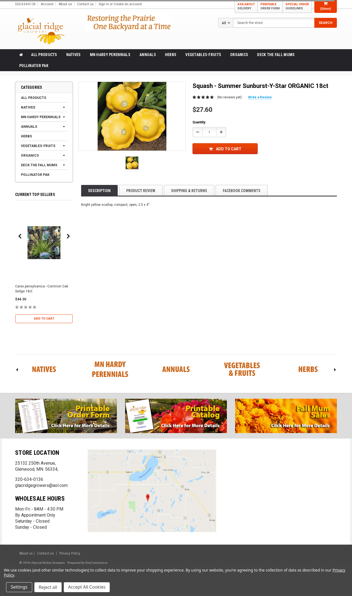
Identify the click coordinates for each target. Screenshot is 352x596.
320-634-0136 (29, 479)
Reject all (48, 587)
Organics (239, 54)
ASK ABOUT (246, 6)
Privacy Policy (69, 553)
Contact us (85, 4)
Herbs (170, 54)
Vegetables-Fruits (203, 54)
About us (65, 4)
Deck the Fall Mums (276, 54)
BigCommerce (96, 563)
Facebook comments (241, 190)
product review (140, 190)
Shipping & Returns (189, 190)
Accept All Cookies (87, 587)
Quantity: (199, 122)
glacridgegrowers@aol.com (41, 485)
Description (99, 190)
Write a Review (260, 97)
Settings (19, 587)
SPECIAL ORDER (297, 6)
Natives (73, 54)
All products (44, 54)
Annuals (147, 54)
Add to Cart (44, 318)
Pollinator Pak (33, 65)
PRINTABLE (270, 6)
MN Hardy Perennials (110, 54)
